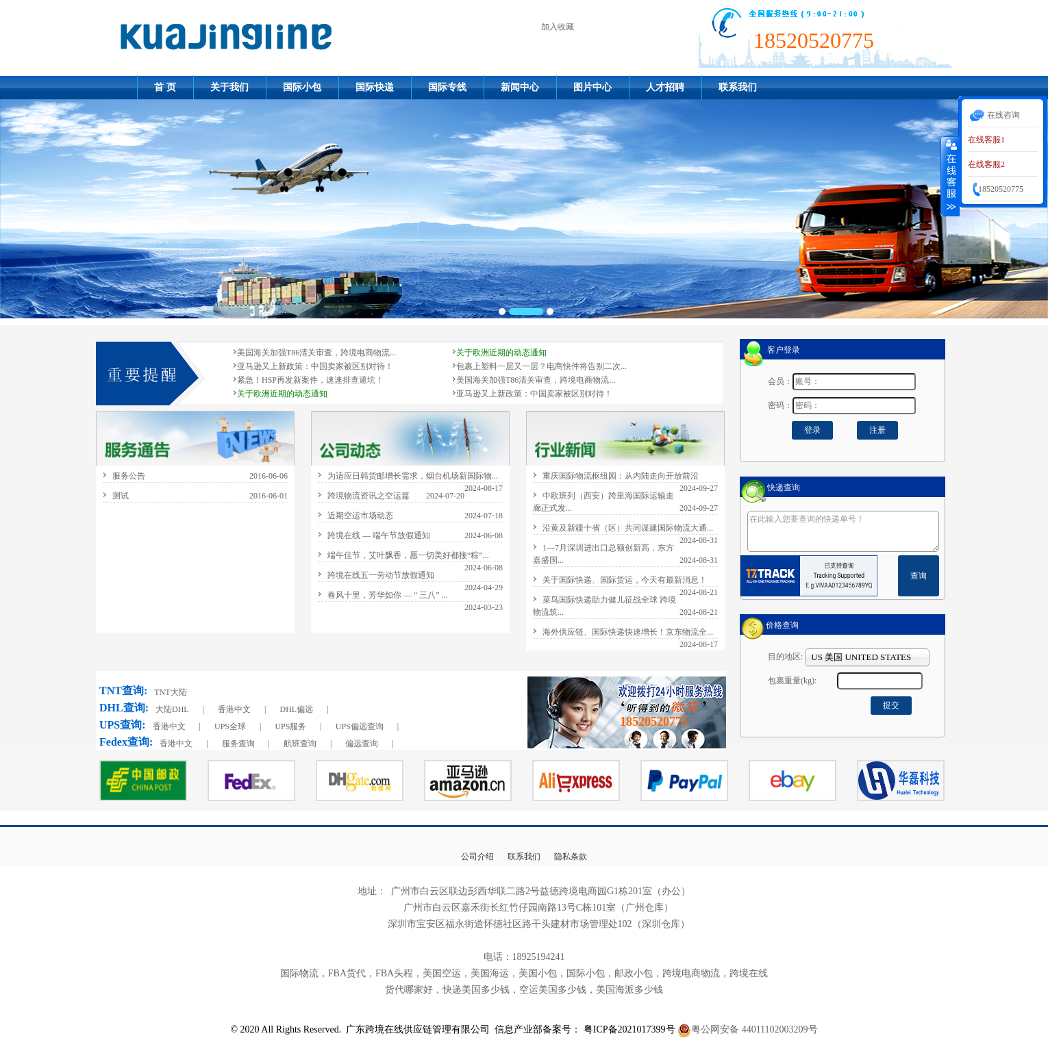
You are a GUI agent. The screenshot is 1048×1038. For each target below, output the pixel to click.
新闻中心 (520, 87)
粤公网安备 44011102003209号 (754, 1029)
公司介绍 (477, 856)
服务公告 (128, 476)
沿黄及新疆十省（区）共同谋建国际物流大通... (627, 528)
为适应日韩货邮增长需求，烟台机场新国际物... (412, 476)
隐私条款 (570, 856)
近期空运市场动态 (360, 515)
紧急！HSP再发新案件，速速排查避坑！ (310, 380)
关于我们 (229, 87)
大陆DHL (172, 709)
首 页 (165, 87)
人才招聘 (665, 87)
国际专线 (447, 87)
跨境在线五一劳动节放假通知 (380, 575)
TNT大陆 (170, 692)
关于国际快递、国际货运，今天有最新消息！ (624, 580)
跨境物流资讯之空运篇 (368, 496)
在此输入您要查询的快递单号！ (843, 531)
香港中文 (234, 709)
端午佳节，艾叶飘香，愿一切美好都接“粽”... (408, 555)
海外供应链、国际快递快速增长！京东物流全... (627, 632)
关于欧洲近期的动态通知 (501, 352)
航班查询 (300, 743)
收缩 (950, 176)
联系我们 (738, 87)
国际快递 (374, 87)
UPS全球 (230, 726)
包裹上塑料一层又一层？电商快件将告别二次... (541, 366)
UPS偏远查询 (360, 726)
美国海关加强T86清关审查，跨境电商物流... (316, 352)
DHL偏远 (296, 709)
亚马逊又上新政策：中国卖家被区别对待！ (315, 366)
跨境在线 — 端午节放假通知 (378, 535)
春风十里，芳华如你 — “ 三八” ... (387, 595)
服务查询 (238, 743)
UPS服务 (290, 726)
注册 (877, 430)
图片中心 (592, 87)
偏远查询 (361, 743)
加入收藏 (557, 26)
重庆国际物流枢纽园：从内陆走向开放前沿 (620, 476)
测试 (120, 496)
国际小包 (302, 87)
